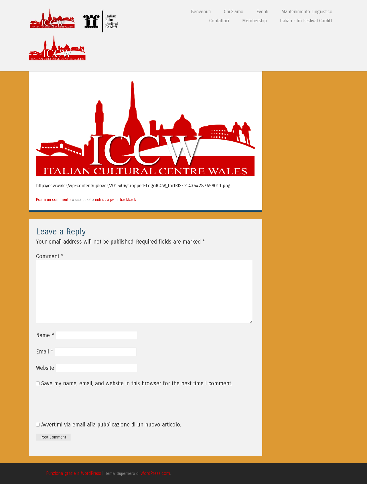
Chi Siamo (233, 11)
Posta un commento (53, 199)
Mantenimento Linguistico (306, 11)
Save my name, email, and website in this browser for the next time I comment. (136, 383)
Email (44, 352)
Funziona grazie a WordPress (73, 473)
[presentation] (75, 407)
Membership (254, 20)
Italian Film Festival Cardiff (306, 20)
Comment (50, 256)
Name (45, 335)
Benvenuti (201, 11)
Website (45, 368)
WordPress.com (155, 473)
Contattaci (219, 20)
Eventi (262, 11)
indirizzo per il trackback (115, 199)
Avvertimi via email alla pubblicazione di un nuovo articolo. (111, 425)
